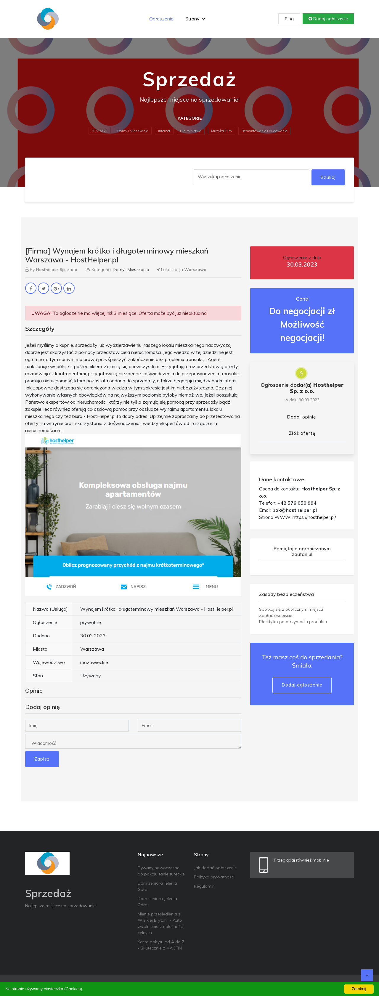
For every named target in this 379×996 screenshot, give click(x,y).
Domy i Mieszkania (132, 131)
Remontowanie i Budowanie (264, 131)
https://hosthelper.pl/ (314, 517)
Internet (164, 131)
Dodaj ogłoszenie (328, 18)
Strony (195, 19)
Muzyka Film (221, 131)
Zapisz (42, 759)
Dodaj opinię (301, 417)
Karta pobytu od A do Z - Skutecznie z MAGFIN (161, 945)
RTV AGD (99, 131)
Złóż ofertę (302, 433)
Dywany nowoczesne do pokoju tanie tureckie (161, 871)
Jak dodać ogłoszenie (215, 867)
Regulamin (204, 886)
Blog (289, 18)
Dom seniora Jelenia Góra (157, 886)
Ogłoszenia (161, 19)
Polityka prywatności (214, 877)
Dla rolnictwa (190, 131)
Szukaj (328, 177)
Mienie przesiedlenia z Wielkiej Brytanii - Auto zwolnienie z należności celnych (161, 923)
